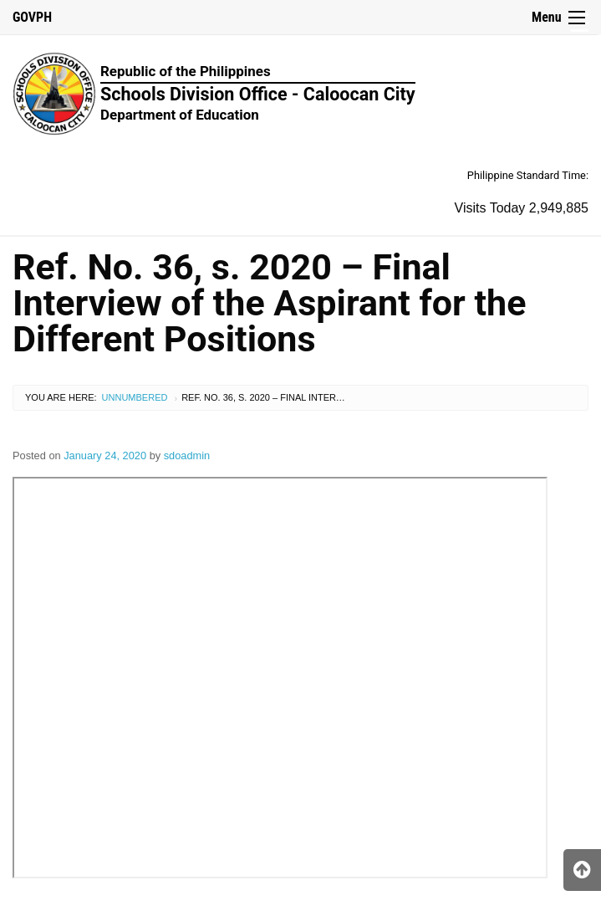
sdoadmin (187, 455)
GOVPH (32, 17)
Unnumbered (135, 397)
